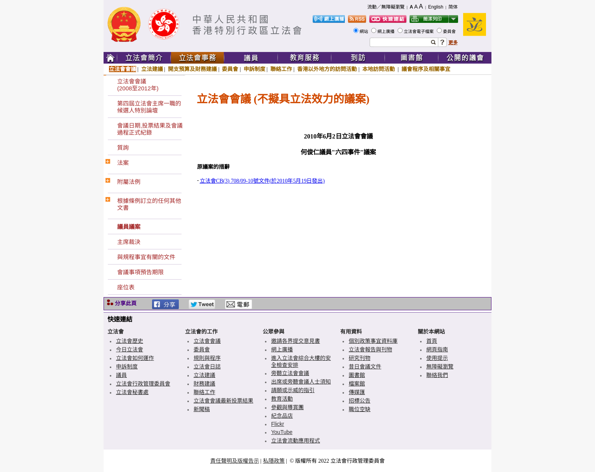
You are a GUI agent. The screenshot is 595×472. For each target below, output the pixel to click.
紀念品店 (282, 416)
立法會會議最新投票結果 (223, 401)
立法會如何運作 (135, 358)
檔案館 (357, 383)
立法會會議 (122, 69)
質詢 (123, 147)
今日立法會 (129, 349)
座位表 (126, 287)
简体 (453, 7)
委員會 (450, 31)
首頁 (431, 341)
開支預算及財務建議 (192, 69)
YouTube (281, 432)
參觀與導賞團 (287, 407)
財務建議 (204, 383)
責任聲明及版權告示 (234, 461)
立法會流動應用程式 (295, 440)
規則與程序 (207, 358)
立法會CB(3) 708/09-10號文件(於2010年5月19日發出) (262, 181)
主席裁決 (128, 242)
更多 (453, 42)
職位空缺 (359, 409)
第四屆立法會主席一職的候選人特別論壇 (149, 107)
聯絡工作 (281, 69)
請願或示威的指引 (293, 390)
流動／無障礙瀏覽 (386, 7)
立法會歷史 (129, 341)
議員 (121, 375)
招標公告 (359, 401)
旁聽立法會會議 (290, 373)
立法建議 (152, 69)
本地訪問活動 (379, 69)
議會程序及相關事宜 (425, 69)
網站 (364, 31)
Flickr (277, 424)
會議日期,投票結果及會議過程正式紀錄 (150, 129)
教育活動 (282, 399)
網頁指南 (437, 349)
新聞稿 (202, 409)
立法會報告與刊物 (370, 349)
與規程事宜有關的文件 (146, 257)
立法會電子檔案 (419, 31)
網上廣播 (386, 31)
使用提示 (437, 358)
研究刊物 (359, 358)
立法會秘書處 (132, 392)
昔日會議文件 (365, 366)
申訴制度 (254, 69)
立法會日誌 (207, 366)
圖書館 (357, 375)
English (435, 7)
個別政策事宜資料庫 (373, 341)
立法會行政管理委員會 (143, 383)
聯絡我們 (437, 375)
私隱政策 (274, 461)
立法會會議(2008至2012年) (138, 85)
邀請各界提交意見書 (295, 341)
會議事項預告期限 (140, 272)
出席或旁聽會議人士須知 (301, 382)
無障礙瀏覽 (439, 366)
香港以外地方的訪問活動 (327, 69)
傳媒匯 (357, 392)
